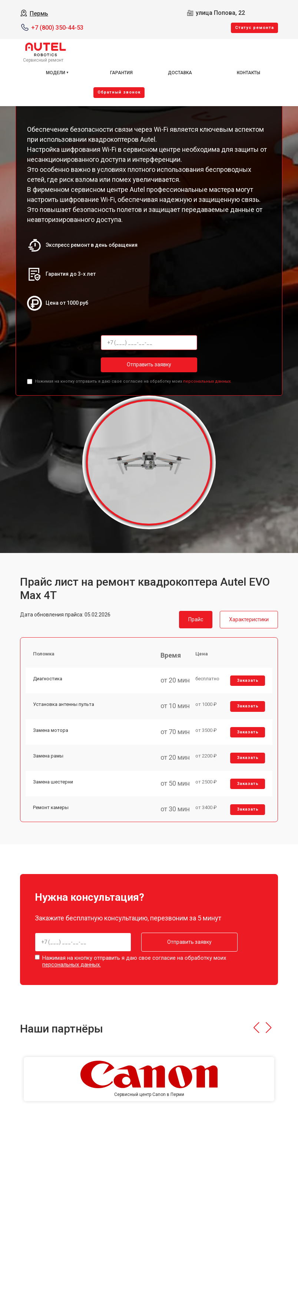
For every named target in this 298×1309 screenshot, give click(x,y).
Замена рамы (48, 756)
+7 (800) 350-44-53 (57, 27)
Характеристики (249, 619)
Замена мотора (50, 730)
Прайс (195, 619)
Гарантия (121, 72)
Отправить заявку (149, 364)
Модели (55, 72)
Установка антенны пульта (63, 704)
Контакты (248, 72)
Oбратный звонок (118, 92)
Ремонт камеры (51, 807)
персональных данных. (207, 381)
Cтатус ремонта (254, 27)
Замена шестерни (53, 782)
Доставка (180, 72)
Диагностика (47, 678)
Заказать (248, 680)
